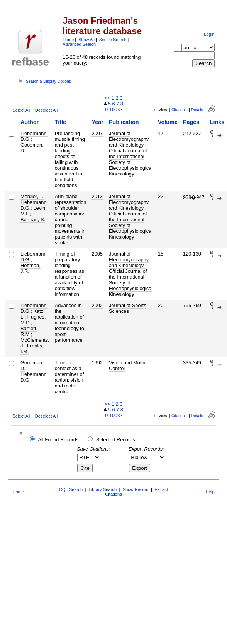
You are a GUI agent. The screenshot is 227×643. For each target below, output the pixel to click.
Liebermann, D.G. (34, 136)
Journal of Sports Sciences (127, 308)
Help (210, 491)
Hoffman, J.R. (30, 268)
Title (60, 122)
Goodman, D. (32, 148)
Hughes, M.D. (33, 320)
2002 (96, 305)
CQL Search (71, 489)
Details (197, 110)
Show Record (136, 489)
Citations (179, 110)
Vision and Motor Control (127, 365)
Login (209, 34)
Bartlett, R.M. (28, 331)
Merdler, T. (32, 196)
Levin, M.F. (33, 211)
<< (107, 98)
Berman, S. (32, 219)
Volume (168, 122)
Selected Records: (116, 440)
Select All (21, 110)
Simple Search (113, 39)
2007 (96, 133)
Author (29, 122)
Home (68, 39)
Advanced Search (79, 44)
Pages (191, 122)
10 (112, 109)
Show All (86, 39)
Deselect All (46, 110)
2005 (96, 254)
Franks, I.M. (32, 348)
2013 (96, 196)
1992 (96, 363)
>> (119, 109)
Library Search (103, 489)
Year (97, 122)
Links (217, 122)
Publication (124, 122)
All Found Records (58, 440)
